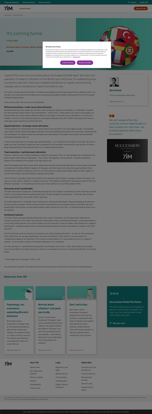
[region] (76, 54)
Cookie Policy (76, 57)
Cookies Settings (67, 62)
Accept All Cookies (85, 62)
